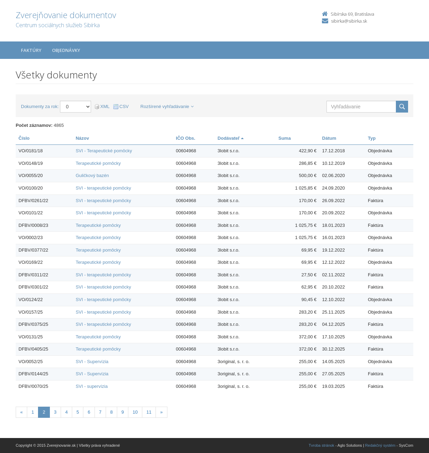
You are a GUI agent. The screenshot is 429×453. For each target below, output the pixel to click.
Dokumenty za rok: (40, 106)
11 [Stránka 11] (148, 412)
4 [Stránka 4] (66, 412)
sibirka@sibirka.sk (349, 21)
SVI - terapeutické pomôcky (103, 188)
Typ (372, 138)
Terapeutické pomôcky (98, 163)
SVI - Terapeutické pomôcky (104, 150)
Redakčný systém (380, 445)
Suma (284, 138)
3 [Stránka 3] (55, 412)
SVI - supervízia (92, 386)
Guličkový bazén (92, 175)
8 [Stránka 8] (111, 412)
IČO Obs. (185, 138)
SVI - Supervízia (92, 361)
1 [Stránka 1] (32, 412)
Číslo (24, 138)
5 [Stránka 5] (77, 412)
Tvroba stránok (321, 445)
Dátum (329, 138)
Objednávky (66, 50)
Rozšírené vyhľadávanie (167, 106)
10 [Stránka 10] (135, 412)
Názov (82, 138)
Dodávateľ (230, 138)
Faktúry (31, 50)
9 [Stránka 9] (122, 412)
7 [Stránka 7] (100, 412)
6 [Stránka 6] (89, 412)
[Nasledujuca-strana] (161, 412)
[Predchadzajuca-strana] (21, 412)
